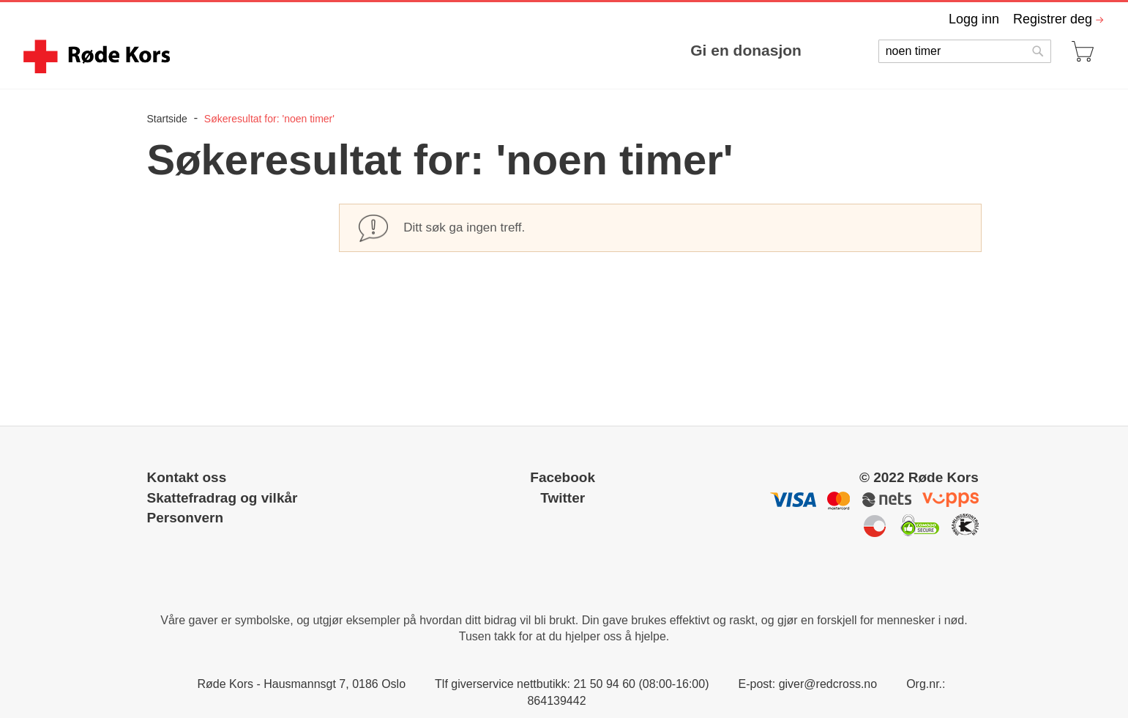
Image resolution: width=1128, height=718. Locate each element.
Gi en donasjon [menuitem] (746, 50)
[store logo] (99, 56)
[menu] (499, 50)
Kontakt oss (187, 477)
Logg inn (974, 19)
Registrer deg (1052, 19)
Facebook (562, 477)
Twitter (562, 498)
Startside (168, 119)
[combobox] (964, 51)
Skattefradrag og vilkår (222, 498)
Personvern (185, 517)
